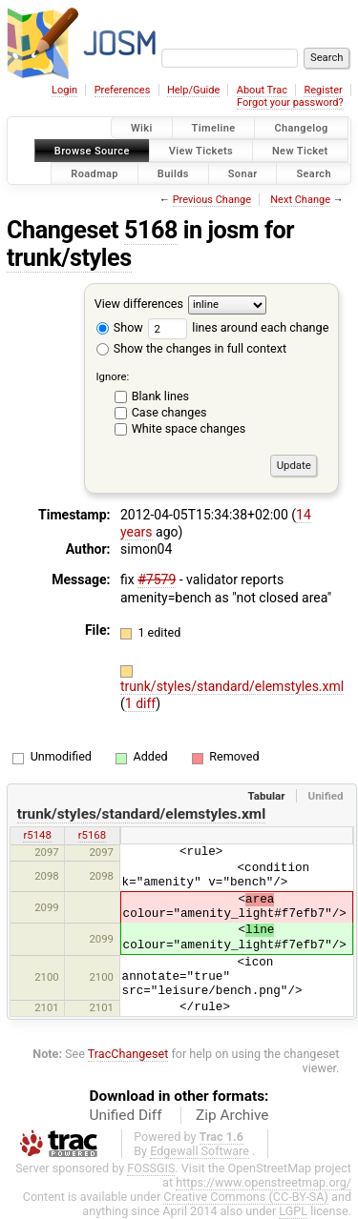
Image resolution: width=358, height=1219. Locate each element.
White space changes (189, 428)
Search (313, 173)
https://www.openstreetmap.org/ (263, 1182)
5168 (151, 230)
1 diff (141, 703)
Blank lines (160, 396)
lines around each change (238, 327)
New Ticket (300, 150)
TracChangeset (128, 1053)
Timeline (214, 128)
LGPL (293, 1211)
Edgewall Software (199, 1151)
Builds (173, 173)
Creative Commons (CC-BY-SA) (245, 1196)
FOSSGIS (151, 1168)
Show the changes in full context (191, 348)
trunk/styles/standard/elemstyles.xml (232, 686)
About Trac (262, 90)
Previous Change (212, 199)
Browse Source (92, 150)
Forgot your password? (290, 102)
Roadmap (94, 173)
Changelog (300, 128)
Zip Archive (232, 1115)
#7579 (156, 579)
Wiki (142, 128)
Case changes (169, 412)
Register (323, 90)
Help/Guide (193, 90)
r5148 (37, 835)
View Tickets (201, 150)
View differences (139, 304)
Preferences (123, 90)
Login (64, 90)
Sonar (243, 173)
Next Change (300, 199)
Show (119, 327)
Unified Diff (126, 1115)
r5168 (92, 835)
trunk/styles (69, 258)
